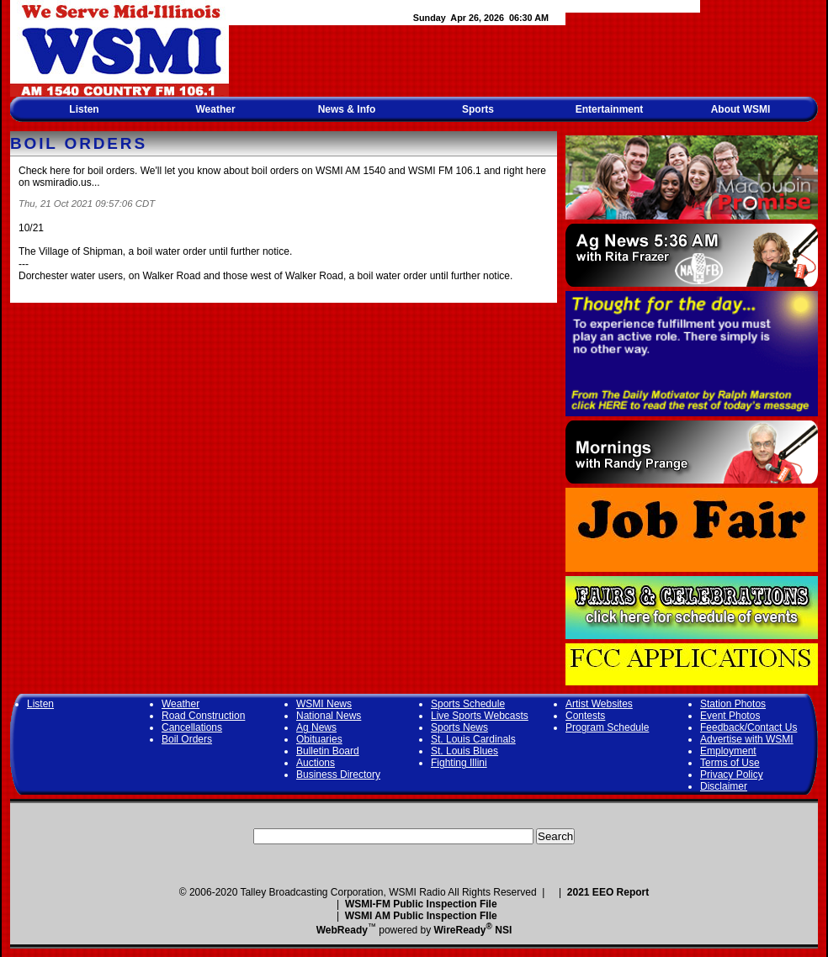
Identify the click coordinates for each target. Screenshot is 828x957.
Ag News (316, 727)
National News (328, 716)
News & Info (347, 109)
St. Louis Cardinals (473, 739)
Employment (728, 751)
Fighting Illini (459, 763)
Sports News (459, 727)
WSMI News (324, 704)
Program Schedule (607, 727)
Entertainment (610, 109)
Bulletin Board (327, 751)
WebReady (342, 930)
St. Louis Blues (464, 751)
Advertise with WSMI (747, 739)
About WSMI (741, 109)
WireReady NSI (473, 930)
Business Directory (338, 774)
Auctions (315, 763)
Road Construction (203, 716)
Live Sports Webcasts (479, 716)
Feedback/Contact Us (748, 727)
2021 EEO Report (608, 892)
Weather (215, 109)
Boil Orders (187, 739)
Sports (478, 109)
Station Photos (733, 704)
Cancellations (192, 727)
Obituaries (319, 739)
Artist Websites (599, 704)
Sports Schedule (468, 704)
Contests (585, 716)
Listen (83, 109)
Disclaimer (723, 786)
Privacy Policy (731, 774)
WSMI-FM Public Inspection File (421, 904)
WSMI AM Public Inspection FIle (421, 916)
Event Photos (730, 716)
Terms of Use (730, 763)
